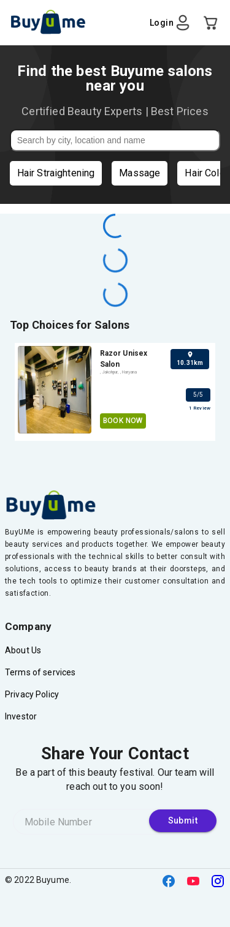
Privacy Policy (32, 694)
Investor (21, 716)
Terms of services (40, 672)
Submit (183, 820)
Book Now (123, 421)
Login (171, 23)
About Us (23, 650)
